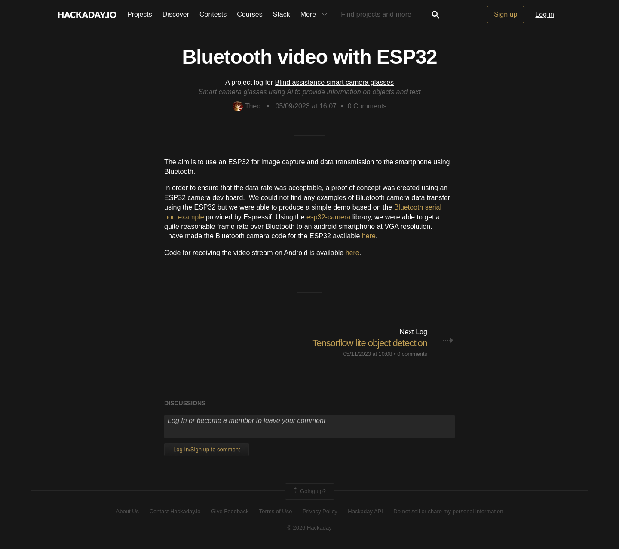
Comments (367, 106)
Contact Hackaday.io (175, 511)
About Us (127, 511)
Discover (175, 14)
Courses (250, 14)
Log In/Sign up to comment (206, 449)
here (369, 236)
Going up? (309, 491)
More (315, 14)
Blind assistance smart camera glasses (334, 82)
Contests (213, 14)
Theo (246, 106)
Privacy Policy (320, 511)
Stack (281, 14)
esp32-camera (328, 217)
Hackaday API (365, 511)
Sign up (505, 14)
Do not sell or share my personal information (448, 511)
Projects (139, 14)
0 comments (412, 354)
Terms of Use (275, 511)
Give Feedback (229, 511)
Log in (544, 14)
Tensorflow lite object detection (369, 343)
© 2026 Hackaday (309, 527)
